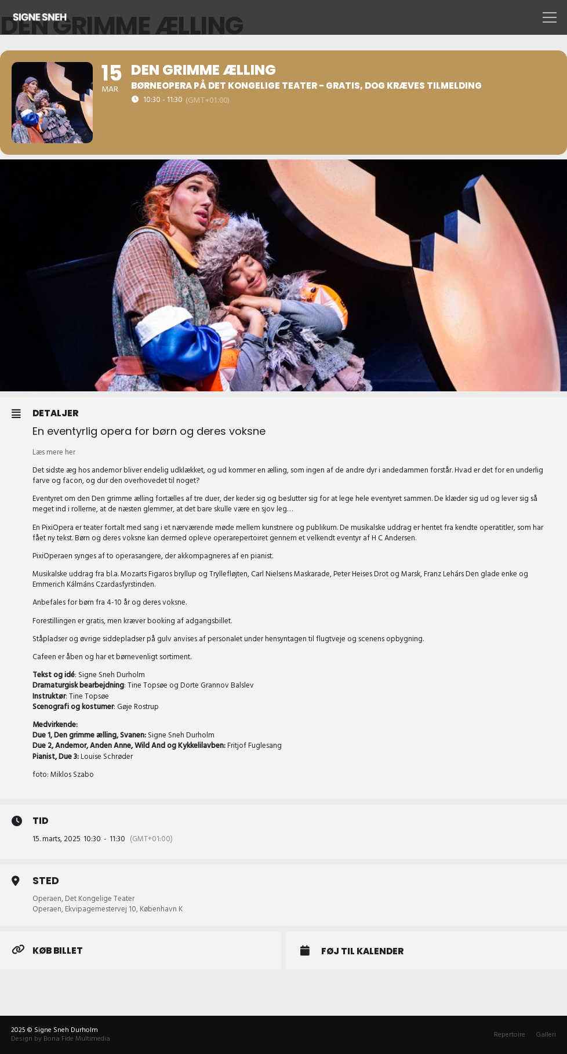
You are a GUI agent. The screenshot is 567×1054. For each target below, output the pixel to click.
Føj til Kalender (362, 951)
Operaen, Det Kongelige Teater (83, 898)
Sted (45, 880)
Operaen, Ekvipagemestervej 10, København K (107, 909)
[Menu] (547, 17)
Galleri (546, 1034)
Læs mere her (53, 452)
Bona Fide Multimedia (76, 1038)
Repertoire (509, 1034)
